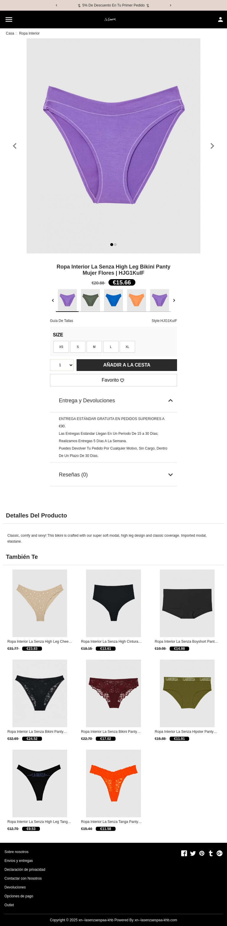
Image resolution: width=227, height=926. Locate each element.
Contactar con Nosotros (23, 878)
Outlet (9, 905)
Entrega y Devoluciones (117, 400)
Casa (10, 33)
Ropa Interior (29, 33)
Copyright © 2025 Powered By (92, 920)
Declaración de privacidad (24, 870)
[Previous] (56, 5)
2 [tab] (116, 245)
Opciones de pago (18, 896)
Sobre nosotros (16, 852)
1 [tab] (112, 245)
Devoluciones (15, 887)
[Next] (170, 5)
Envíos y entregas (18, 861)
